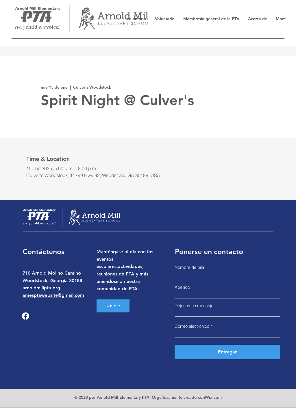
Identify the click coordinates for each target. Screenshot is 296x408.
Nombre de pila (189, 267)
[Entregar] (227, 352)
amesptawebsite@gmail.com (53, 295)
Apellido (182, 287)
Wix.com (213, 397)
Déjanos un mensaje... (196, 305)
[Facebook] (25, 316)
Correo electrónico (192, 326)
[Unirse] (113, 305)
